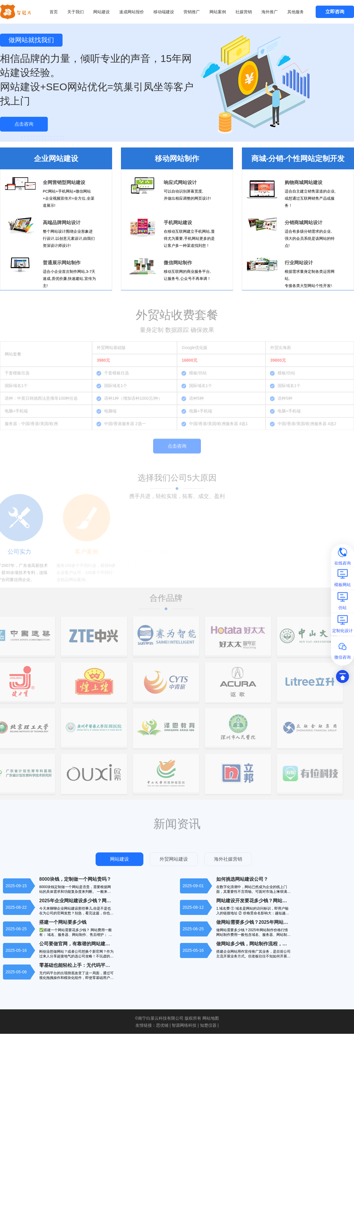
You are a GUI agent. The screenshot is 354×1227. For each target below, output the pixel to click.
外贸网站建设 (174, 859)
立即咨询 (334, 11)
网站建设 (101, 11)
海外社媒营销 (228, 859)
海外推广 (269, 11)
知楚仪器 (208, 1025)
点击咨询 (23, 124)
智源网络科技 (184, 1025)
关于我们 (75, 11)
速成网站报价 (131, 11)
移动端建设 (163, 11)
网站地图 (210, 1018)
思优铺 (162, 1025)
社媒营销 (243, 11)
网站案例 (217, 11)
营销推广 (191, 11)
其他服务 (295, 11)
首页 (54, 11)
